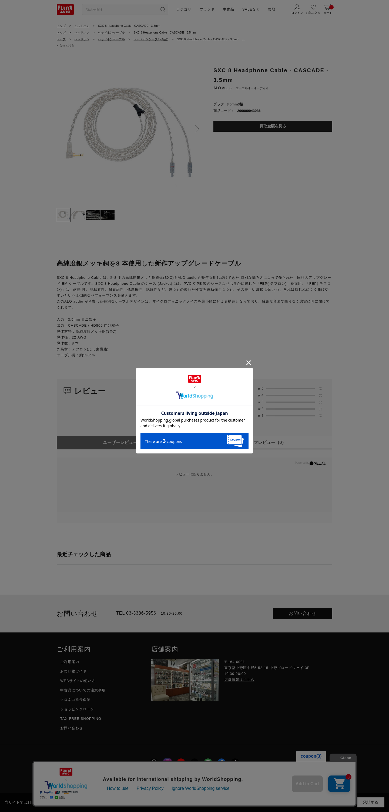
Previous (62, 129)
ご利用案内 (69, 662)
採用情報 (127, 777)
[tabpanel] (130, 131)
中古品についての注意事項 (83, 690)
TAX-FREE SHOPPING (80, 719)
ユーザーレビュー (126, 442)
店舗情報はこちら (239, 680)
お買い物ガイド (73, 671)
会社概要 (101, 777)
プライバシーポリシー (164, 777)
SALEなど (251, 9)
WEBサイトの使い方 (77, 681)
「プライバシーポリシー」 (203, 802)
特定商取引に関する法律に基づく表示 (226, 777)
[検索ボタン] (162, 9)
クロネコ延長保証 (75, 700)
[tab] (64, 215)
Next (197, 129)
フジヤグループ (282, 777)
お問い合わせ (302, 613)
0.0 (234, 392)
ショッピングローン (77, 709)
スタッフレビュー (263, 442)
